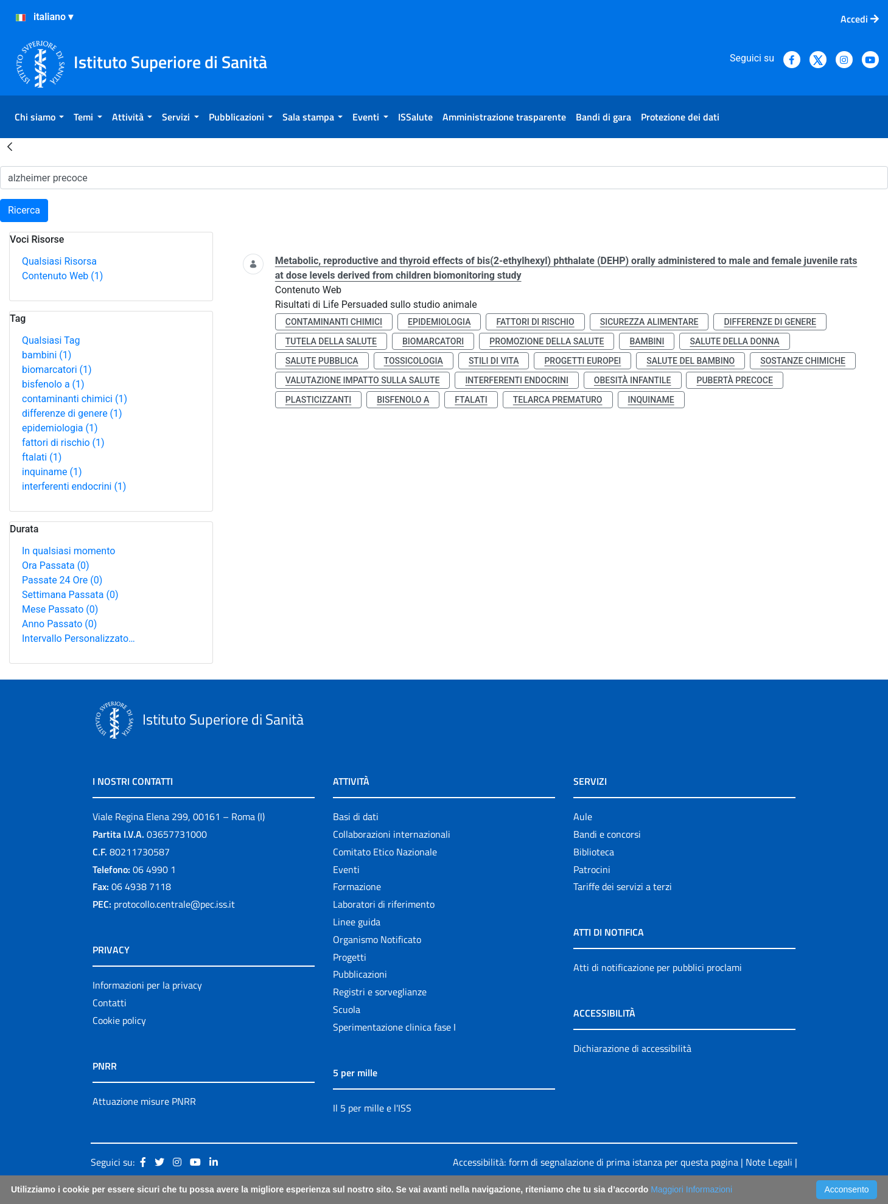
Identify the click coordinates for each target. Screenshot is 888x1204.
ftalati (41, 457)
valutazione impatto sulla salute (362, 380)
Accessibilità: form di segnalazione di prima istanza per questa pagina (595, 1162)
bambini (46, 355)
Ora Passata (55, 565)
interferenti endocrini (74, 486)
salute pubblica (321, 361)
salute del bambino (690, 361)
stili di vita (494, 361)
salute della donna (734, 341)
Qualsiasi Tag (51, 340)
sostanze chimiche (802, 361)
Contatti (110, 1002)
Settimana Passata (70, 594)
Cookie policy (119, 1020)
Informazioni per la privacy (147, 985)
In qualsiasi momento (68, 551)
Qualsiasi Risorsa (59, 261)
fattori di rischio (63, 442)
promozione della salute (546, 341)
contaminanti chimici (74, 399)
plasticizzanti (318, 400)
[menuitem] (39, 117)
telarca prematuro (558, 400)
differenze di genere (72, 413)
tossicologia (413, 361)
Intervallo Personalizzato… (78, 638)
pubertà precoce (734, 380)
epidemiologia (60, 428)
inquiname (52, 472)
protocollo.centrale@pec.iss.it (174, 904)
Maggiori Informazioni (691, 1189)
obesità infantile (632, 380)
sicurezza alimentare (649, 322)
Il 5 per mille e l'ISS (372, 1108)
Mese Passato (60, 609)
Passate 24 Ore (62, 580)
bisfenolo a (53, 384)
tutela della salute (331, 341)
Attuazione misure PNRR (144, 1101)
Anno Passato (59, 624)
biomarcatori (57, 369)
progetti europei (582, 361)
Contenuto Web (62, 276)
